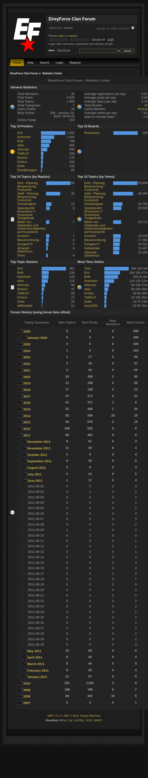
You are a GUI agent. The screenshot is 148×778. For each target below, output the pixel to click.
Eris (20, 133)
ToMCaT (23, 153)
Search (44, 62)
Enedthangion (27, 170)
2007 (26, 703)
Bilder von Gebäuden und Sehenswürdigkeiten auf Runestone (31, 227)
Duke (21, 166)
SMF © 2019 (71, 715)
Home (17, 62)
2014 (26, 416)
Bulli (20, 141)
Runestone (91, 133)
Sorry (21, 255)
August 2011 (36, 468)
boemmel (23, 137)
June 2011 (34, 480)
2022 (26, 364)
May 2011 (34, 651)
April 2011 (34, 657)
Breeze (22, 157)
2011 (26, 435)
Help (30, 62)
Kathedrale (91, 248)
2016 (26, 403)
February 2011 (38, 670)
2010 (26, 683)
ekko (20, 145)
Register (75, 62)
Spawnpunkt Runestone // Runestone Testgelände (26, 213)
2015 (26, 409)
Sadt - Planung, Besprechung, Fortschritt (28, 197)
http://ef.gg (63, 50)
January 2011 (37, 677)
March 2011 (35, 664)
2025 (26, 344)
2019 (26, 383)
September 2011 (39, 461)
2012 (26, 429)
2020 (26, 377)
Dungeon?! (25, 244)
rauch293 (91, 305)
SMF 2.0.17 (54, 715)
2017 (26, 396)
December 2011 (38, 442)
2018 (26, 390)
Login (59, 62)
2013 (26, 422)
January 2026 (37, 338)
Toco (87, 268)
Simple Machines (90, 715)
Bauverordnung (28, 240)
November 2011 (38, 448)
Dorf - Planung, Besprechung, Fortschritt (28, 186)
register (72, 35)
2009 (26, 690)
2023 (26, 357)
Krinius (22, 162)
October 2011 (37, 455)
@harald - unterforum (24, 249)
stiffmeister (24, 305)
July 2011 (34, 474)
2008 (26, 696)
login (61, 35)
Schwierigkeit (26, 204)
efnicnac (23, 149)
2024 (26, 351)
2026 (26, 331)
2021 (26, 370)
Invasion (23, 236)
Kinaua (143, 109)
